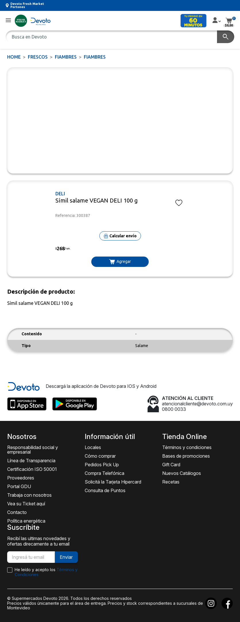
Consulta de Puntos (105, 490)
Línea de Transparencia (31, 460)
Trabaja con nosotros (29, 495)
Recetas (170, 482)
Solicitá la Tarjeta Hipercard (113, 482)
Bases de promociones (186, 456)
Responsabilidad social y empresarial (32, 449)
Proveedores (20, 477)
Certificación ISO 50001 (32, 469)
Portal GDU (19, 486)
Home (14, 56)
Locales (93, 447)
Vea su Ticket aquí (26, 503)
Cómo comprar (100, 456)
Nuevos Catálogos (181, 473)
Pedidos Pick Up (102, 464)
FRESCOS (38, 56)
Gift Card (171, 464)
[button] (8, 20)
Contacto (17, 512)
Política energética (26, 521)
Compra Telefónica (104, 473)
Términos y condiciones (187, 447)
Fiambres (66, 56)
